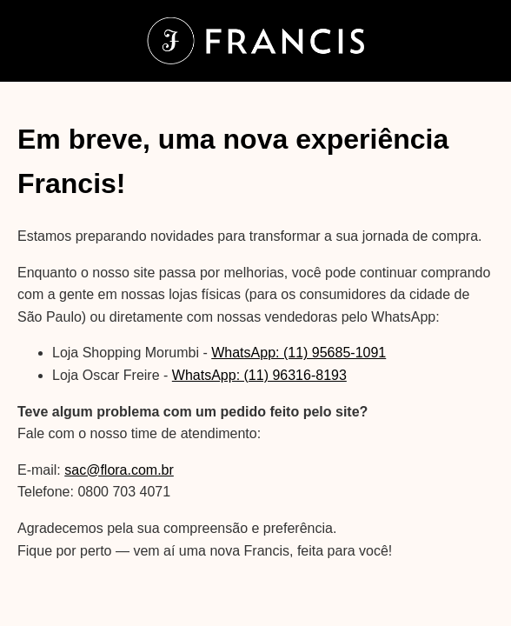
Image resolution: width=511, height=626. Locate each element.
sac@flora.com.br (119, 470)
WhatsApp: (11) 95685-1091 (298, 352)
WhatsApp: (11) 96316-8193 (259, 375)
